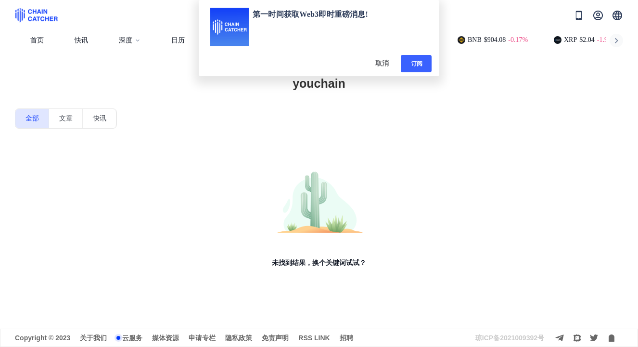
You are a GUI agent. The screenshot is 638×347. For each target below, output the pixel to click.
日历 (178, 40)
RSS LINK (314, 338)
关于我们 (93, 338)
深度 (129, 40)
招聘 (346, 338)
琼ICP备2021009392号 (509, 338)
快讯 (81, 40)
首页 (37, 40)
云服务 (132, 338)
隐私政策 (238, 338)
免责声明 (275, 338)
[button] (617, 15)
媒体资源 (165, 338)
